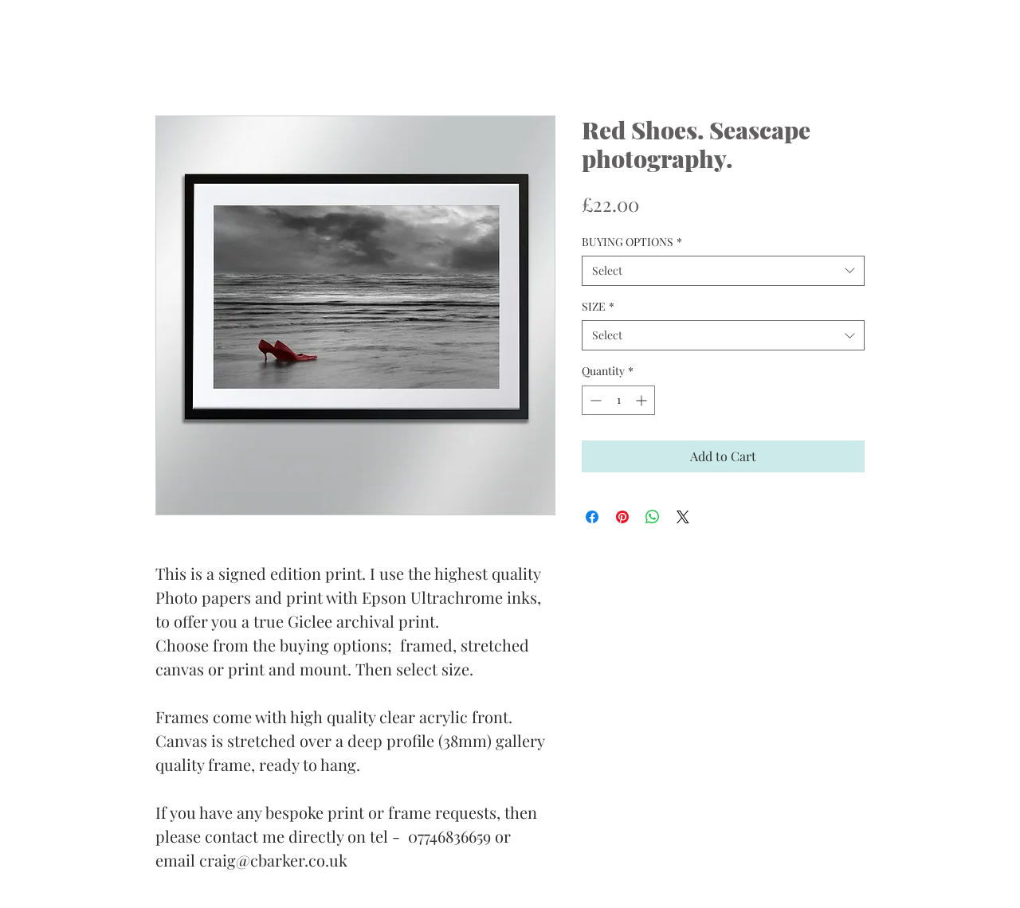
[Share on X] (682, 516)
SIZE (598, 306)
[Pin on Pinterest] (622, 516)
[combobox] (723, 271)
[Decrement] (594, 400)
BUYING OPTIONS (632, 241)
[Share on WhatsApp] (652, 516)
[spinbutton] (618, 400)
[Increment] (643, 400)
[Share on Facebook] (592, 516)
